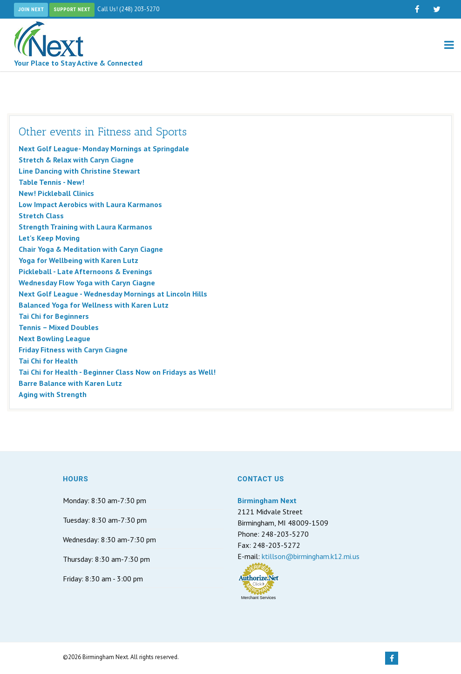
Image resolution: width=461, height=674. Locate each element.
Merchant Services (258, 597)
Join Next (31, 10)
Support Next (72, 10)
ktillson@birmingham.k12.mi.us (310, 556)
